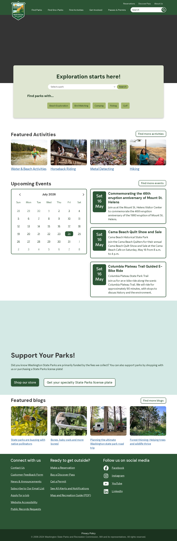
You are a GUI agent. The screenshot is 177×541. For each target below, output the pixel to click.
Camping (99, 105)
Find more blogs (153, 400)
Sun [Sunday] (18, 202)
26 (18, 241)
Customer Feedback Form (27, 474)
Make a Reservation (62, 467)
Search (163, 10)
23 (59, 233)
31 (69, 241)
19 (18, 233)
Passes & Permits (117, 10)
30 (38, 210)
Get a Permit (58, 481)
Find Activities (76, 10)
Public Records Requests (26, 509)
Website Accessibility (24, 502)
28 (18, 210)
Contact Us (18, 467)
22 (48, 233)
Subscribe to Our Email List (27, 488)
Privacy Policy (88, 533)
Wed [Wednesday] (48, 202)
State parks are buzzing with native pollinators (28, 441)
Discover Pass (144, 3)
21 (39, 233)
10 (69, 218)
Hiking (148, 155)
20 (28, 233)
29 (28, 210)
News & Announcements (26, 481)
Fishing (113, 105)
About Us (158, 3)
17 (69, 226)
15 (49, 226)
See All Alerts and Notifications (69, 488)
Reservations (129, 3)
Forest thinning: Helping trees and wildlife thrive (147, 441)
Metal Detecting (108, 155)
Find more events (152, 183)
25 (79, 233)
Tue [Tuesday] (39, 202)
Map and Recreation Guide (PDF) (70, 495)
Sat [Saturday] (79, 202)
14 (39, 226)
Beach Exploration (58, 105)
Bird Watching (81, 105)
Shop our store (25, 382)
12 (18, 226)
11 (79, 218)
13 (28, 226)
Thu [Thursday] (59, 202)
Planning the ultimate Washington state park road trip (107, 443)
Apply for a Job (20, 495)
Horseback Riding (69, 155)
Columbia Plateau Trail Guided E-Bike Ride (135, 268)
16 (59, 226)
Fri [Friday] (69, 202)
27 (28, 241)
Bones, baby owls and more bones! (67, 441)
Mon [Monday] (28, 202)
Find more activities (151, 134)
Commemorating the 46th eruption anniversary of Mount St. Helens (135, 197)
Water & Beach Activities (29, 155)
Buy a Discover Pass (62, 474)
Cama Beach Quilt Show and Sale (135, 232)
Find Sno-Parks (55, 10)
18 (79, 226)
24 (69, 233)
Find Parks (37, 10)
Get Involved (95, 10)
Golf (125, 105)
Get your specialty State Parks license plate (79, 382)
